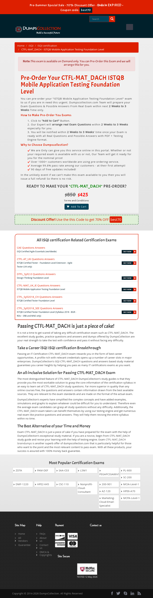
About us (43, 539)
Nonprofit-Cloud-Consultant (85, 487)
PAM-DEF (41, 470)
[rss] (139, 593)
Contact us (44, 546)
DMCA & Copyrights (45, 553)
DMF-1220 (20, 484)
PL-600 (126, 470)
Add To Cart (76, 206)
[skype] (125, 593)
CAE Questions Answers (31, 247)
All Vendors (23, 539)
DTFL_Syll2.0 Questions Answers (36, 274)
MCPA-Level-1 (130, 498)
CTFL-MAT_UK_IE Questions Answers (38, 285)
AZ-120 (104, 491)
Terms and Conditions (76, 200)
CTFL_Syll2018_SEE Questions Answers (40, 308)
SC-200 (126, 477)
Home (20, 45)
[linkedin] (132, 593)
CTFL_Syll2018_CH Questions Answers (39, 296)
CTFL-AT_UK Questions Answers (36, 259)
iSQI (31, 45)
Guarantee (23, 544)
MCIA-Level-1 (130, 484)
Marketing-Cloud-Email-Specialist (107, 501)
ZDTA (17, 470)
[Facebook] (112, 593)
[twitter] (118, 593)
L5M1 (82, 470)
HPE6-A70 (128, 491)
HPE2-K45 (42, 484)
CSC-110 (62, 484)
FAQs (42, 533)
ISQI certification (47, 45)
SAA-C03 (62, 470)
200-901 (105, 484)
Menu (129, 27)
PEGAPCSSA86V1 (109, 473)
